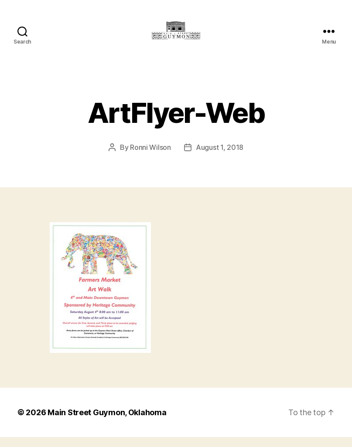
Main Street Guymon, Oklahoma (107, 422)
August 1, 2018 (219, 157)
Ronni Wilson (150, 157)
